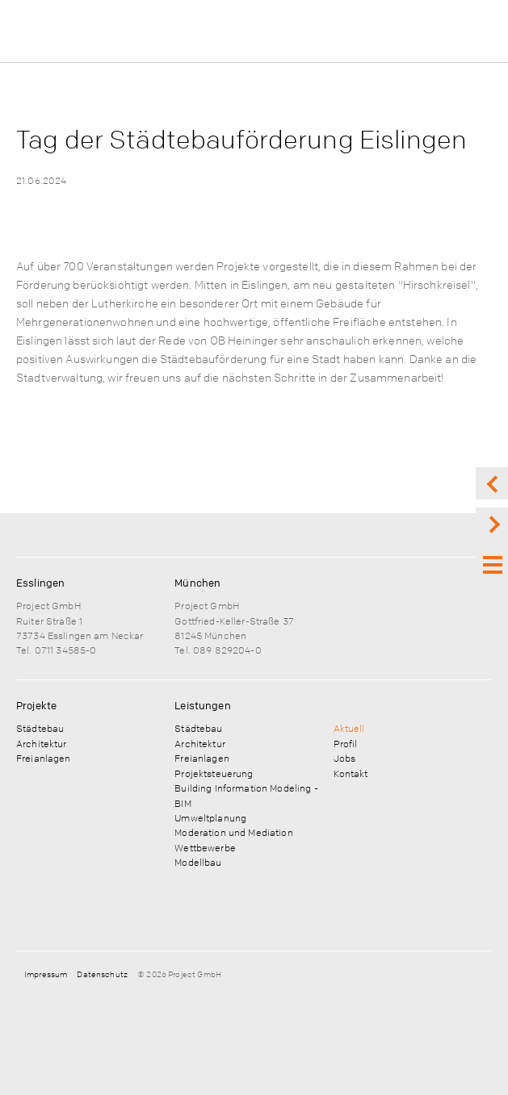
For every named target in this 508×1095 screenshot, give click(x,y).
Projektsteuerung (213, 773)
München (197, 582)
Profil (346, 743)
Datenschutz (102, 974)
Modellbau (197, 861)
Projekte (36, 705)
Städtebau (40, 727)
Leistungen (202, 705)
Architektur (41, 743)
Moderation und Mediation (233, 831)
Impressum (45, 974)
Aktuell (349, 727)
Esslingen (40, 582)
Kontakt (351, 773)
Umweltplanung (210, 817)
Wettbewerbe (205, 847)
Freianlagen (43, 757)
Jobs (345, 757)
